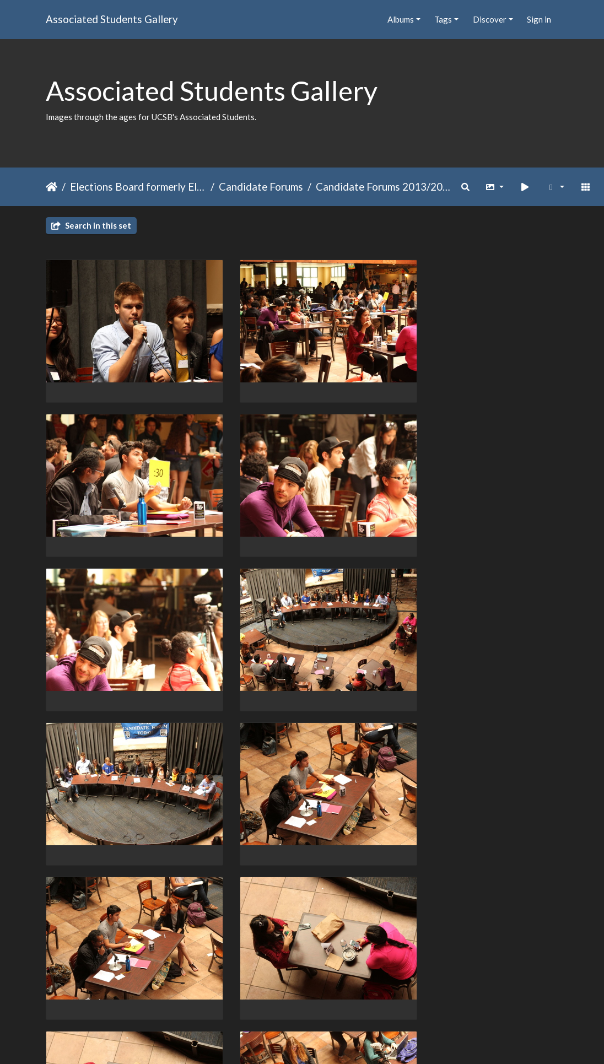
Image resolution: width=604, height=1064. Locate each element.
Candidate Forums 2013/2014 (384, 186)
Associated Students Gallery (112, 19)
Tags (443, 19)
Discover (489, 19)
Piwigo (325, 1041)
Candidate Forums (261, 186)
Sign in (539, 19)
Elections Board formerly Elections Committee (138, 186)
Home (51, 187)
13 (348, 1000)
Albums (400, 19)
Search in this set (91, 225)
